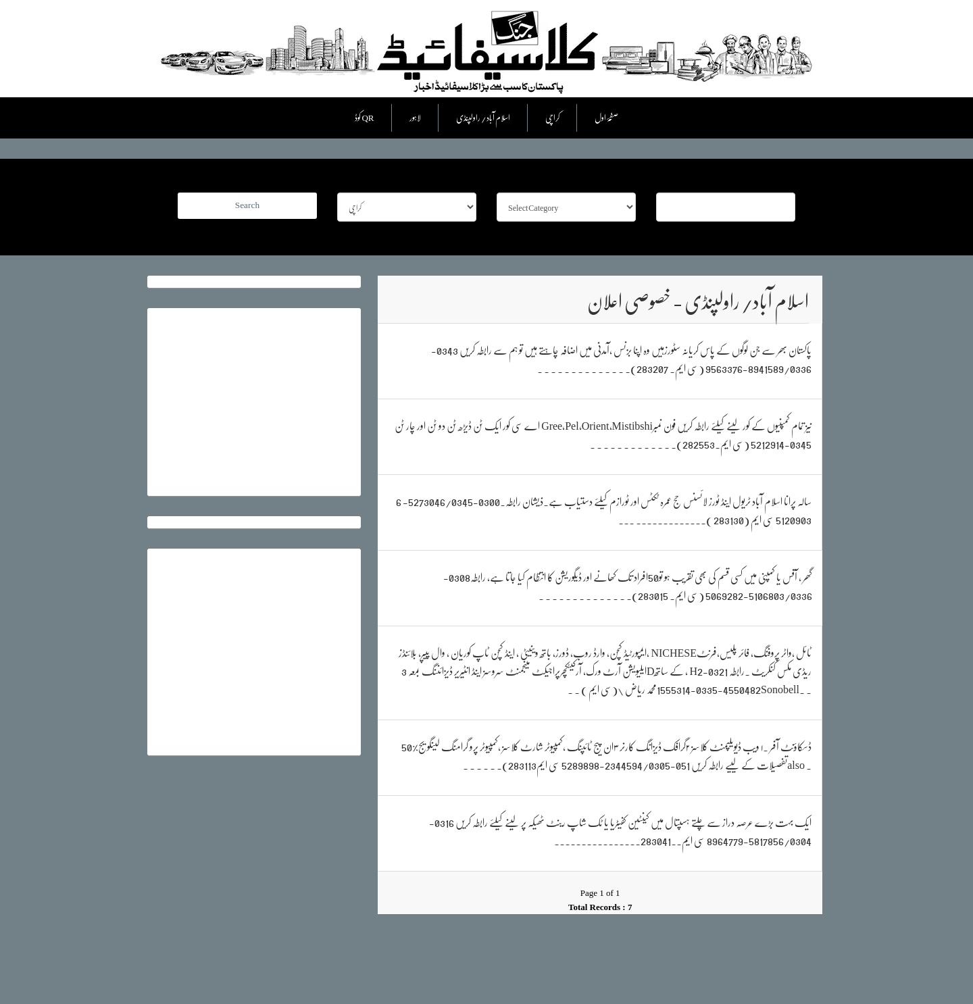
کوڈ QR (364, 117)
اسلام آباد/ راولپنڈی (483, 117)
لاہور (415, 117)
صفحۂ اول (606, 117)
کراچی (552, 117)
